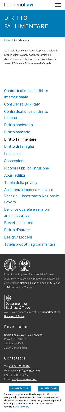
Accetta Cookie (49, 388)
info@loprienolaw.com (24, 379)
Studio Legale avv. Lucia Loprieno (23, 335)
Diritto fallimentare (20, 139)
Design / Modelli (18, 237)
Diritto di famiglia (19, 146)
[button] (58, 5)
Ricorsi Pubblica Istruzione (26, 168)
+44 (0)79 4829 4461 (28, 371)
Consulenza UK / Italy (22, 104)
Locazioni (12, 154)
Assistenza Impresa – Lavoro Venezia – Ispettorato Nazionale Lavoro (31, 196)
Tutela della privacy (20, 182)
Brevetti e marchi (18, 223)
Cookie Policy (21, 406)
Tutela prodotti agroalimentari (29, 244)
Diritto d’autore (17, 230)
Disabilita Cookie (19, 388)
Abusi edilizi (14, 175)
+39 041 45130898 (19, 366)
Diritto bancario (17, 132)
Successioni (14, 161)
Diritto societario (18, 125)
